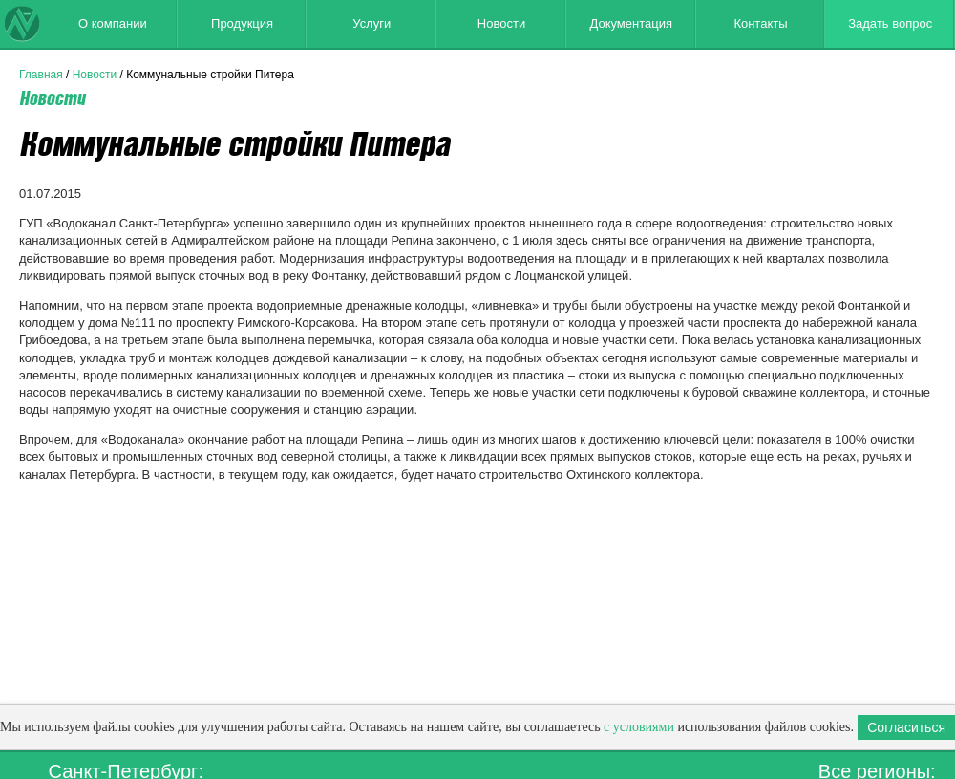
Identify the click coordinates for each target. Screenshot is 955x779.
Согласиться (906, 727)
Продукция (242, 23)
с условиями (639, 727)
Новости (501, 23)
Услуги (371, 23)
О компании (112, 23)
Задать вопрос (890, 23)
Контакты (760, 23)
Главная (41, 74)
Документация (630, 23)
